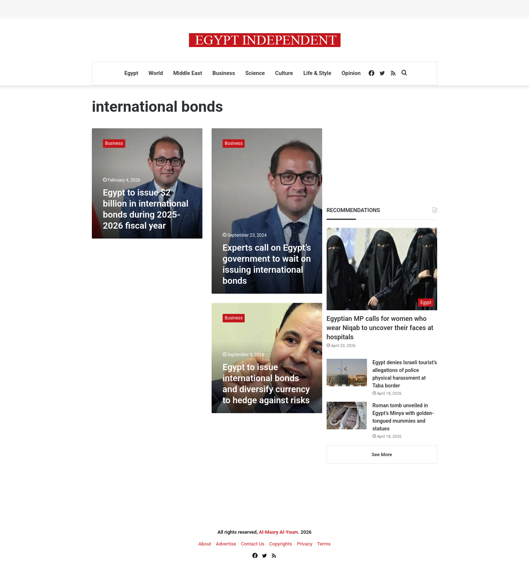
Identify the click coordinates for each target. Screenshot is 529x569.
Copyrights (280, 544)
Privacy (304, 544)
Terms (324, 544)
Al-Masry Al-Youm (278, 532)
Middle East (187, 73)
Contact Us (252, 544)
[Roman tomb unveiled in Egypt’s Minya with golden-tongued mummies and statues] (347, 415)
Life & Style (317, 73)
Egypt (131, 73)
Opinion (351, 73)
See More (382, 454)
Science (255, 73)
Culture (284, 73)
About (204, 544)
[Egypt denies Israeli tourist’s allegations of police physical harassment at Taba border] (347, 372)
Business (223, 73)
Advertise (226, 544)
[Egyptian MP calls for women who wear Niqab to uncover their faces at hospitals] (382, 268)
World (155, 73)
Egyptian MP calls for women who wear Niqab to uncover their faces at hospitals (380, 328)
